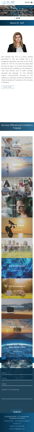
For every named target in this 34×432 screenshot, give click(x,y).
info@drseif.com (19, 429)
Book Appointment (25, 7)
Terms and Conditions (22, 421)
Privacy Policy (8, 421)
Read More (7, 89)
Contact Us (17, 423)
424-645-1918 (19, 426)
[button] (27, 2)
